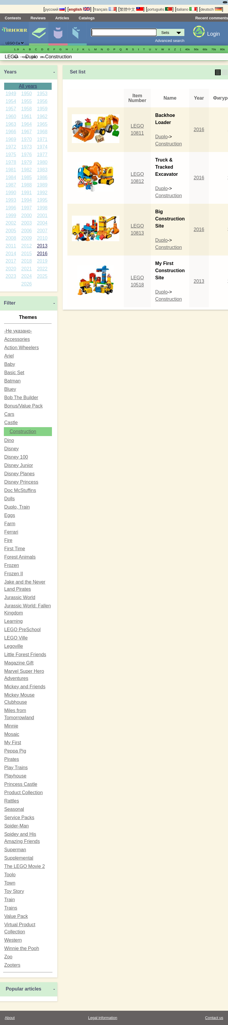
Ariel (9, 355)
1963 (11, 124)
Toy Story (14, 891)
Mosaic (11, 734)
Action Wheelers (21, 347)
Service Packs (19, 817)
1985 (26, 177)
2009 (26, 238)
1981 (11, 169)
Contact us (214, 1017)
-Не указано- (18, 330)
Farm (9, 523)
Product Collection (23, 792)
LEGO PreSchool (22, 629)
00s (25, 57)
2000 (26, 215)
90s (16, 57)
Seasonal (14, 809)
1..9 (16, 49)
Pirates (11, 759)
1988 (26, 184)
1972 (11, 146)
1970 (26, 139)
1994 (26, 200)
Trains (10, 907)
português (159, 9)
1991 (26, 192)
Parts (77, 33)
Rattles (11, 800)
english (79, 9)
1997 (26, 207)
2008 (11, 238)
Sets (38, 33)
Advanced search (169, 40)
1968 (42, 131)
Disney (11, 448)
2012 (26, 245)
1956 (42, 101)
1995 (42, 200)
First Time (14, 548)
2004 (42, 222)
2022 (42, 268)
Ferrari (11, 532)
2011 (11, 245)
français (104, 9)
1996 (11, 207)
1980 (42, 162)
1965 (42, 124)
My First (12, 742)
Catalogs (87, 18)
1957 (11, 108)
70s (213, 49)
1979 (26, 162)
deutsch (211, 9)
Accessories (17, 339)
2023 (11, 276)
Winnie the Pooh (21, 948)
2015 (26, 253)
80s (222, 49)
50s (196, 49)
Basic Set (14, 372)
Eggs (9, 515)
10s (33, 57)
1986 (42, 177)
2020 (11, 268)
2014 (11, 253)
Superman (15, 849)
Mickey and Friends (24, 686)
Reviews (38, 18)
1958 (26, 108)
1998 (42, 207)
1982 (26, 169)
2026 (26, 283)
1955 (26, 101)
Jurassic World (19, 597)
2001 (42, 215)
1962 (42, 116)
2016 (42, 253)
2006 (26, 230)
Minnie (11, 725)
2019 (42, 261)
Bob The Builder (21, 397)
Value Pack (16, 916)
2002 (11, 222)
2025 (42, 276)
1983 (42, 169)
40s (187, 49)
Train (9, 899)
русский (55, 9)
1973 (26, 146)
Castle (11, 422)
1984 (11, 177)
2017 (11, 261)
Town (9, 882)
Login (213, 34)
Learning (13, 621)
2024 (26, 276)
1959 (42, 108)
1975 (11, 154)
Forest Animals (20, 556)
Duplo (161, 136)
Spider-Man (16, 825)
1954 (11, 101)
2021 (26, 268)
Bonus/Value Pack (23, 405)
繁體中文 (131, 9)
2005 (11, 230)
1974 (42, 146)
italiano (186, 9)
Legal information (102, 1017)
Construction (23, 431)
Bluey (10, 389)
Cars (9, 414)
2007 (42, 230)
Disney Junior (18, 465)
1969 (11, 139)
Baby (9, 364)
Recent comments (211, 18)
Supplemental (18, 858)
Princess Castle (20, 784)
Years (10, 71)
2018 (26, 261)
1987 (11, 184)
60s (205, 49)
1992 (42, 192)
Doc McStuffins (20, 490)
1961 (26, 116)
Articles (62, 18)
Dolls (9, 498)
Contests (13, 18)
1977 (42, 154)
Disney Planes (19, 473)
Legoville (13, 646)
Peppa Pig (15, 750)
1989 (42, 184)
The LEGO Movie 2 (24, 866)
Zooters (12, 965)
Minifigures (57, 33)
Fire (8, 540)
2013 (42, 245)
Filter (9, 302)
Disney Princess (21, 482)
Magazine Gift (19, 662)
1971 (42, 139)
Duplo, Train (17, 507)
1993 (11, 200)
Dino (9, 440)
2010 (42, 238)
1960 (11, 116)
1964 (26, 124)
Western (13, 940)
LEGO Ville (16, 637)
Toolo (9, 874)
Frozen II (13, 573)
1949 (11, 93)
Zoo (8, 956)
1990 (11, 192)
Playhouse (15, 775)
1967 (26, 131)
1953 (42, 93)
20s (42, 57)
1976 (26, 154)
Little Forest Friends (25, 654)
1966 (11, 131)
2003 (26, 222)
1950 (26, 93)
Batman (12, 380)
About (10, 1017)
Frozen (11, 565)
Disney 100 (16, 457)
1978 (11, 162)
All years (28, 86)
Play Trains (16, 767)
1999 (11, 215)
